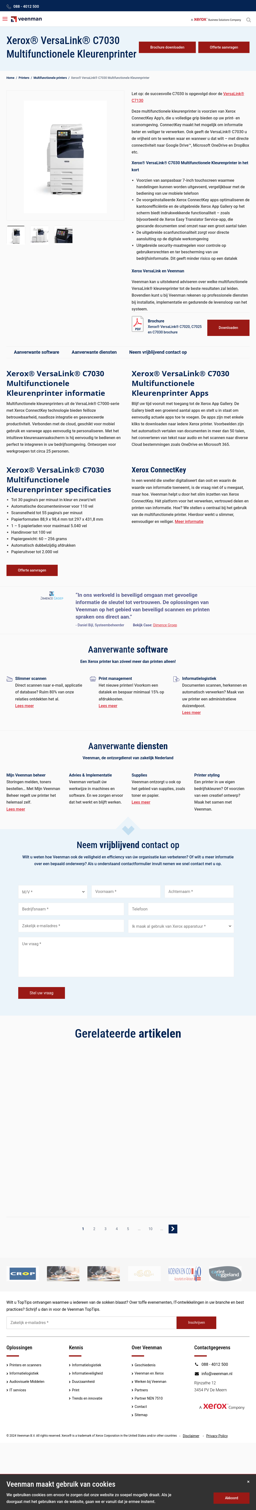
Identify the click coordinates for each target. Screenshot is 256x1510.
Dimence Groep (165, 625)
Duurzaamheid (83, 1382)
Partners (141, 1390)
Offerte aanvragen (224, 47)
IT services (17, 1390)
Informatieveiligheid (87, 1373)
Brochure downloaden (167, 47)
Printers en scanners (25, 1365)
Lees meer (24, 705)
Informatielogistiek (24, 1373)
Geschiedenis (145, 1365)
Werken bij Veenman (150, 1382)
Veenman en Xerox (149, 1373)
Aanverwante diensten (94, 352)
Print (75, 1390)
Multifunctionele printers (50, 78)
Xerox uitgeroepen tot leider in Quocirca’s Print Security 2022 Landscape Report (122, 1118)
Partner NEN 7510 (149, 1398)
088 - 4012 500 (26, 6)
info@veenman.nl (213, 1373)
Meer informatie (189, 521)
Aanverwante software (36, 352)
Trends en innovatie (87, 1398)
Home (10, 78)
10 (151, 1229)
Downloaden (228, 328)
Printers (23, 78)
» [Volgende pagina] (173, 1229)
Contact (141, 1407)
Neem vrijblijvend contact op (158, 352)
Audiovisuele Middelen (26, 1382)
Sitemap (141, 1415)
